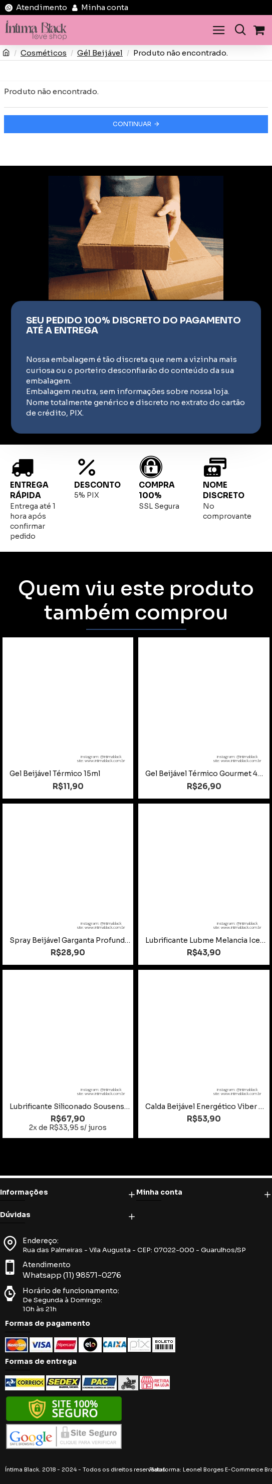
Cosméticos (44, 53)
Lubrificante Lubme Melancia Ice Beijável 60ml (205, 940)
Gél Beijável (100, 53)
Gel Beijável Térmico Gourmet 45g (205, 773)
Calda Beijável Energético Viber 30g (205, 1106)
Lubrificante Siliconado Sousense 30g (70, 1106)
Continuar (132, 124)
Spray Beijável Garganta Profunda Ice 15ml (70, 940)
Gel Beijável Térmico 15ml (55, 773)
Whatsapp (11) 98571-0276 (72, 1275)
